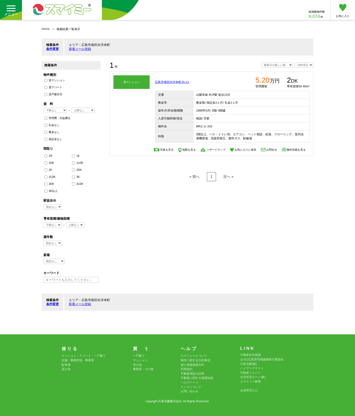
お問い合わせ (189, 391)
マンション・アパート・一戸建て (84, 355)
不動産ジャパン (250, 372)
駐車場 (66, 364)
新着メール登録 (80, 49)
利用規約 (186, 369)
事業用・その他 (143, 369)
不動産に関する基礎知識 (197, 378)
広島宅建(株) (248, 364)
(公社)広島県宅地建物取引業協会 (261, 359)
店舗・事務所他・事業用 (78, 360)
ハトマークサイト (252, 368)
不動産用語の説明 (192, 373)
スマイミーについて (194, 355)
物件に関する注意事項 (195, 360)
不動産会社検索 (250, 355)
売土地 (137, 364)
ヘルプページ (189, 382)
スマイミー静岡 (250, 381)
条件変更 (52, 49)
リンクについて (191, 387)
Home (46, 29)
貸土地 (66, 369)
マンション (140, 360)
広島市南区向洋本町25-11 (172, 82)
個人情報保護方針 (192, 364)
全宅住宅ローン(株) (253, 377)
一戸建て (139, 355)
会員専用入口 (249, 390)
